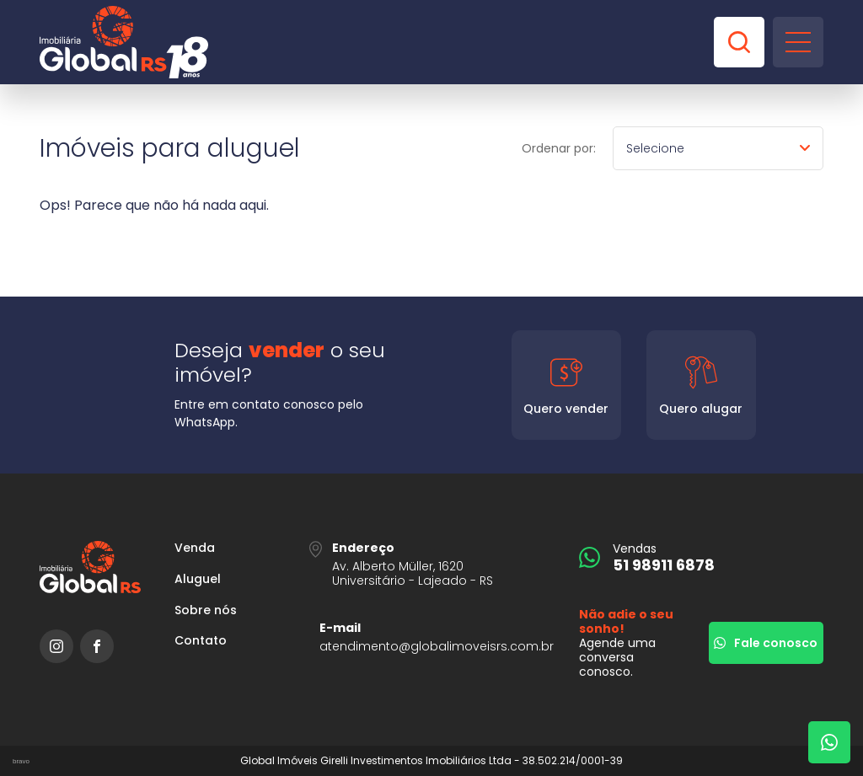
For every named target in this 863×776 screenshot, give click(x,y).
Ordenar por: (559, 148)
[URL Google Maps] (431, 564)
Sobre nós (205, 610)
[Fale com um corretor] (829, 742)
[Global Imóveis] (124, 42)
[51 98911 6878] (701, 557)
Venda (194, 548)
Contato (200, 641)
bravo (21, 761)
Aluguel (197, 579)
